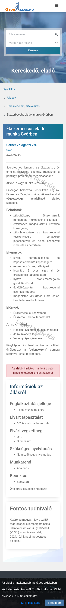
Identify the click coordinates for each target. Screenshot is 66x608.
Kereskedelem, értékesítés (23, 106)
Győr (9, 150)
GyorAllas (9, 89)
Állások (11, 97)
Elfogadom (55, 602)
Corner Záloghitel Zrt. (21, 145)
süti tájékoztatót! (27, 596)
